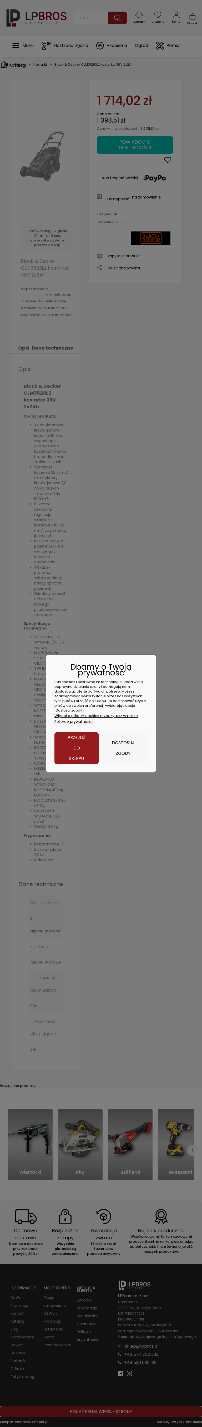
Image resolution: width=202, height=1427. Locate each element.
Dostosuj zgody (123, 748)
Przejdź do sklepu (76, 748)
